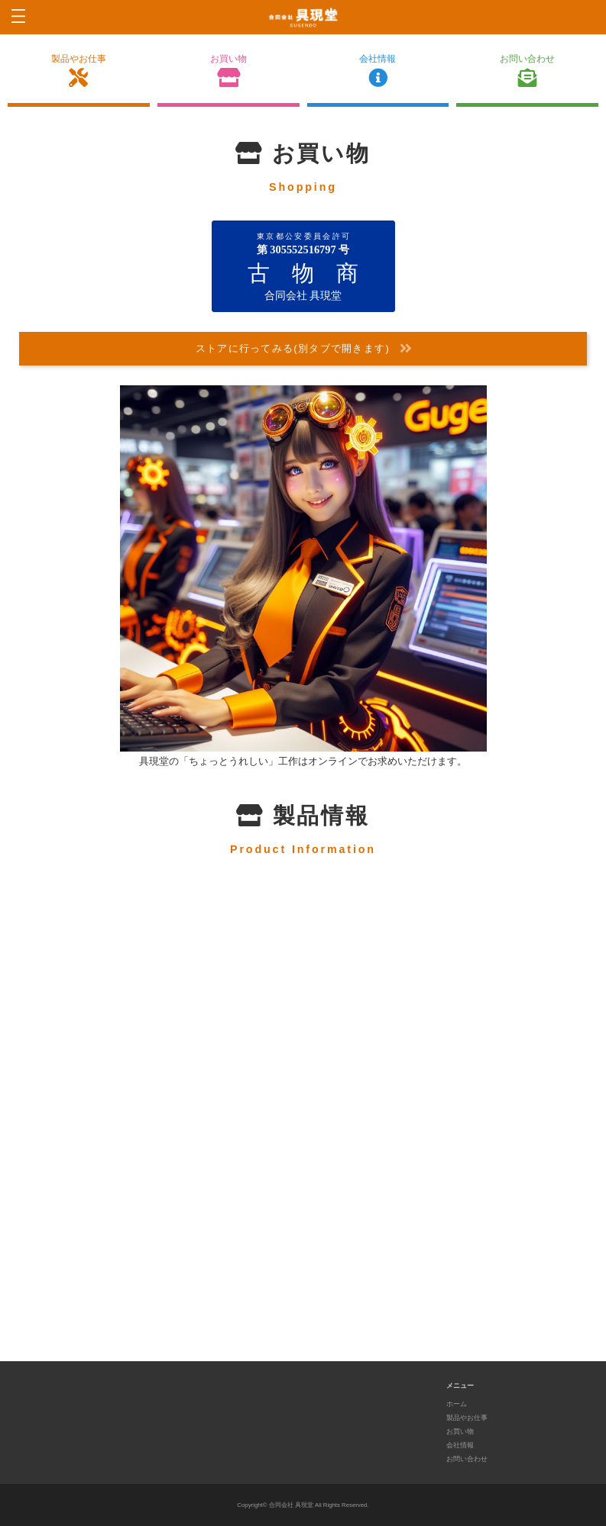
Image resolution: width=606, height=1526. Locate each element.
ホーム (456, 1405)
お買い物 (228, 71)
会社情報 (378, 71)
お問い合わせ (527, 71)
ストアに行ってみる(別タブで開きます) (304, 350)
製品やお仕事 (79, 71)
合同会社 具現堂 (291, 1507)
